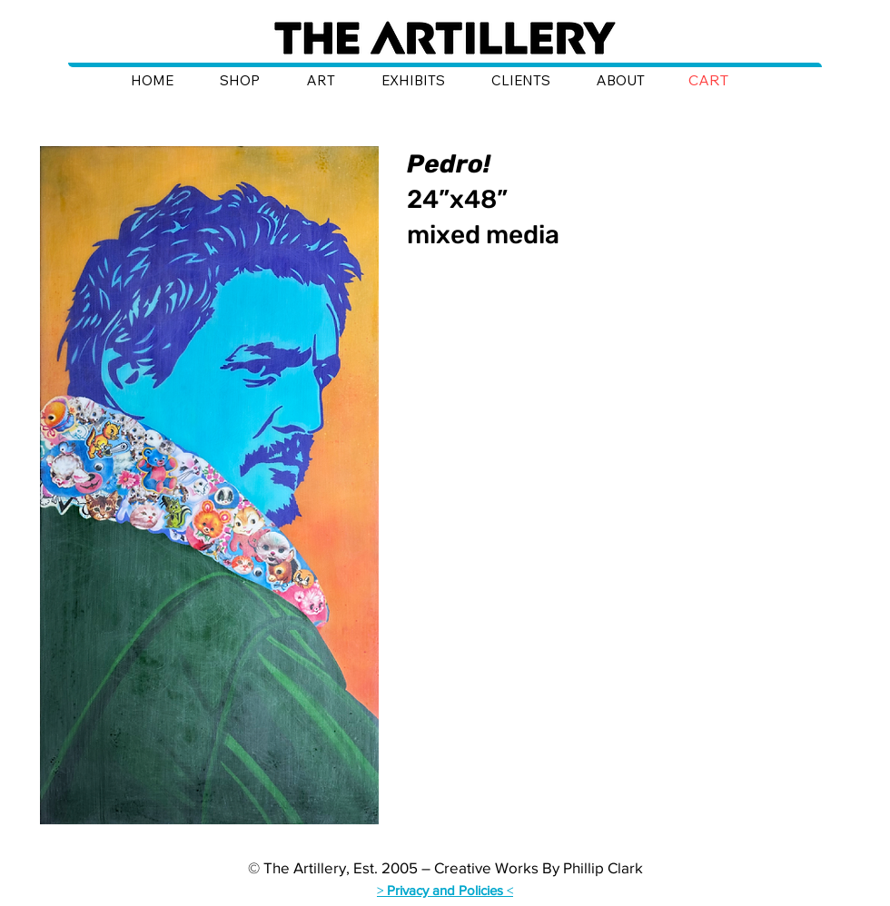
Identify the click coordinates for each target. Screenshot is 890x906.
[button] (721, 80)
